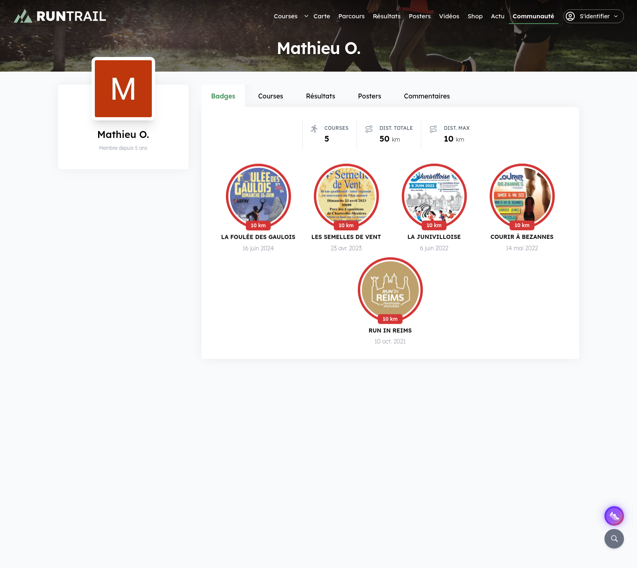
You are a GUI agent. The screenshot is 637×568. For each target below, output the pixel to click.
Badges (223, 96)
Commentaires (427, 96)
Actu (497, 16)
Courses (286, 16)
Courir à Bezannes (522, 237)
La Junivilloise (434, 237)
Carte (321, 16)
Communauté (533, 16)
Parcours (351, 16)
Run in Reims (390, 331)
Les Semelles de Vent (346, 237)
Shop (475, 16)
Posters (420, 16)
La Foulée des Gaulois (258, 237)
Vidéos (449, 16)
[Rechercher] (614, 538)
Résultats (387, 16)
